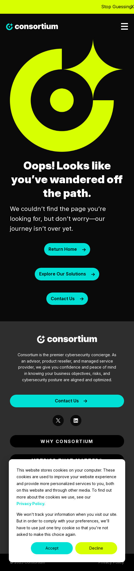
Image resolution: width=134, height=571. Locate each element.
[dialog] (67, 510)
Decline (96, 548)
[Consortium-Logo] (67, 340)
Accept (51, 548)
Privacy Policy (30, 503)
